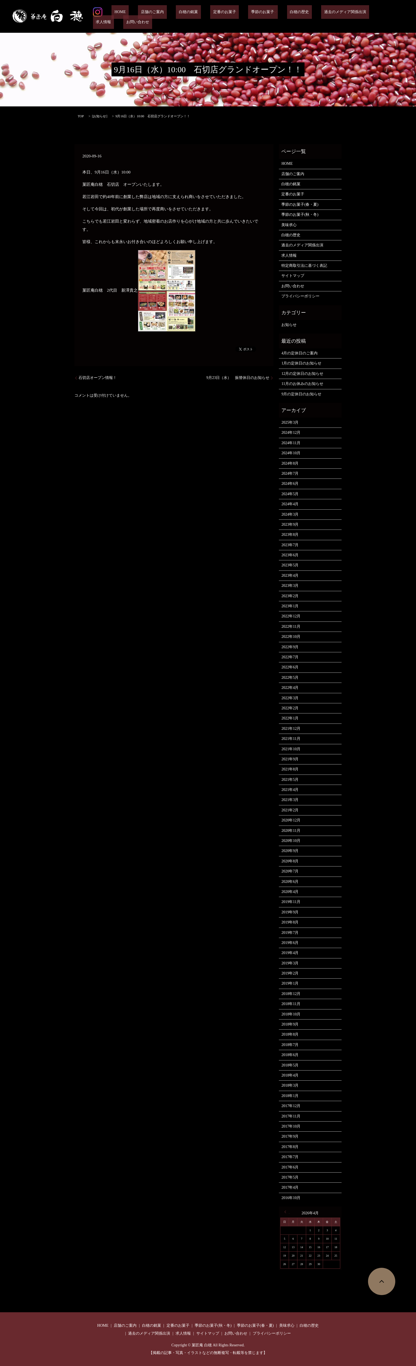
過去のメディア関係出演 (321, 16)
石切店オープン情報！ (98, 378)
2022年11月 (290, 626)
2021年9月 (290, 759)
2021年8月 (290, 769)
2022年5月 (290, 677)
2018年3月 (290, 1085)
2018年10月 (290, 1014)
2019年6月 (290, 943)
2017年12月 (290, 1106)
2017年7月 (290, 1157)
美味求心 (289, 225)
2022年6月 (290, 667)
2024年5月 (290, 494)
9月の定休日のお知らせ (301, 394)
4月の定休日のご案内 (299, 353)
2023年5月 (290, 565)
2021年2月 (290, 810)
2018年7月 (290, 1045)
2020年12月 (290, 820)
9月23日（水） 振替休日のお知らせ (237, 378)
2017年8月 (290, 1147)
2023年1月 (290, 606)
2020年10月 (290, 841)
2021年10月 (290, 749)
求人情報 (359, 16)
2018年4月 (290, 1075)
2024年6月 (290, 484)
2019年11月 (290, 902)
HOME (129, 16)
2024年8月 (290, 463)
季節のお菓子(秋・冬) (299, 215)
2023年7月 (290, 545)
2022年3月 (290, 698)
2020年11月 (290, 831)
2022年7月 (290, 657)
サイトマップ (292, 276)
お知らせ (99, 116)
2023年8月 (290, 535)
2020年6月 (290, 882)
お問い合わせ (387, 16)
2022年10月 (290, 637)
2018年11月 (290, 1004)
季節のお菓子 (247, 16)
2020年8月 (290, 861)
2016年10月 (290, 1198)
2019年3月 (290, 963)
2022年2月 (290, 708)
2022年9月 (290, 647)
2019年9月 (290, 912)
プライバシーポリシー (300, 296)
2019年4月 (290, 953)
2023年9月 (290, 524)
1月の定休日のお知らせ (301, 363)
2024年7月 (290, 473)
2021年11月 (290, 739)
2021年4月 (290, 790)
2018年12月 (290, 994)
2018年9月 (290, 1024)
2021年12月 (290, 729)
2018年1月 (290, 1096)
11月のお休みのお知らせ (302, 384)
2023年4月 (290, 575)
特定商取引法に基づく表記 (304, 266)
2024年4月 (290, 504)
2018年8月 (290, 1034)
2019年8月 (290, 922)
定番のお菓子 (215, 16)
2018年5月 (290, 1065)
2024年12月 (290, 433)
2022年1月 (290, 718)
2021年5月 (290, 780)
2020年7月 (290, 871)
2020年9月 (290, 851)
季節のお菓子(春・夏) (299, 204)
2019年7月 (290, 933)
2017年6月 (290, 1167)
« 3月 (286, 1211)
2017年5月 (290, 1177)
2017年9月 (290, 1136)
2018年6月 (290, 1055)
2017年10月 (290, 1126)
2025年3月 (290, 422)
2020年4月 (290, 892)
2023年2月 (290, 596)
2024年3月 (290, 514)
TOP (81, 116)
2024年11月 (290, 443)
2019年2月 (290, 973)
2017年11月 (290, 1116)
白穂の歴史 (281, 16)
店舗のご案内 (155, 16)
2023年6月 (290, 555)
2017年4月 (290, 1187)
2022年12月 (290, 616)
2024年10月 (290, 453)
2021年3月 (290, 800)
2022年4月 (290, 688)
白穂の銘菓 (185, 16)
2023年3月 (290, 586)
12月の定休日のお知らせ (302, 374)
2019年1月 (290, 983)
